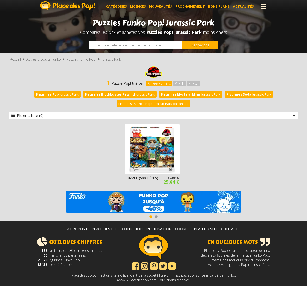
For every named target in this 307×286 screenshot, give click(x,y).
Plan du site (206, 228)
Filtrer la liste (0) (153, 115)
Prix (180, 83)
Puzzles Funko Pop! (81, 59)
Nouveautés (160, 6)
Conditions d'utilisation (146, 228)
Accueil (15, 59)
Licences (138, 6)
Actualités (243, 6)
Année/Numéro (159, 83)
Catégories (116, 6)
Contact (229, 228)
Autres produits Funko (43, 59)
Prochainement (190, 6)
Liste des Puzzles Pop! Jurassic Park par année (153, 104)
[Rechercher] (200, 45)
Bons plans (219, 6)
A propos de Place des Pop (93, 228)
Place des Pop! (68, 6)
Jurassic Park (111, 59)
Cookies (182, 228)
